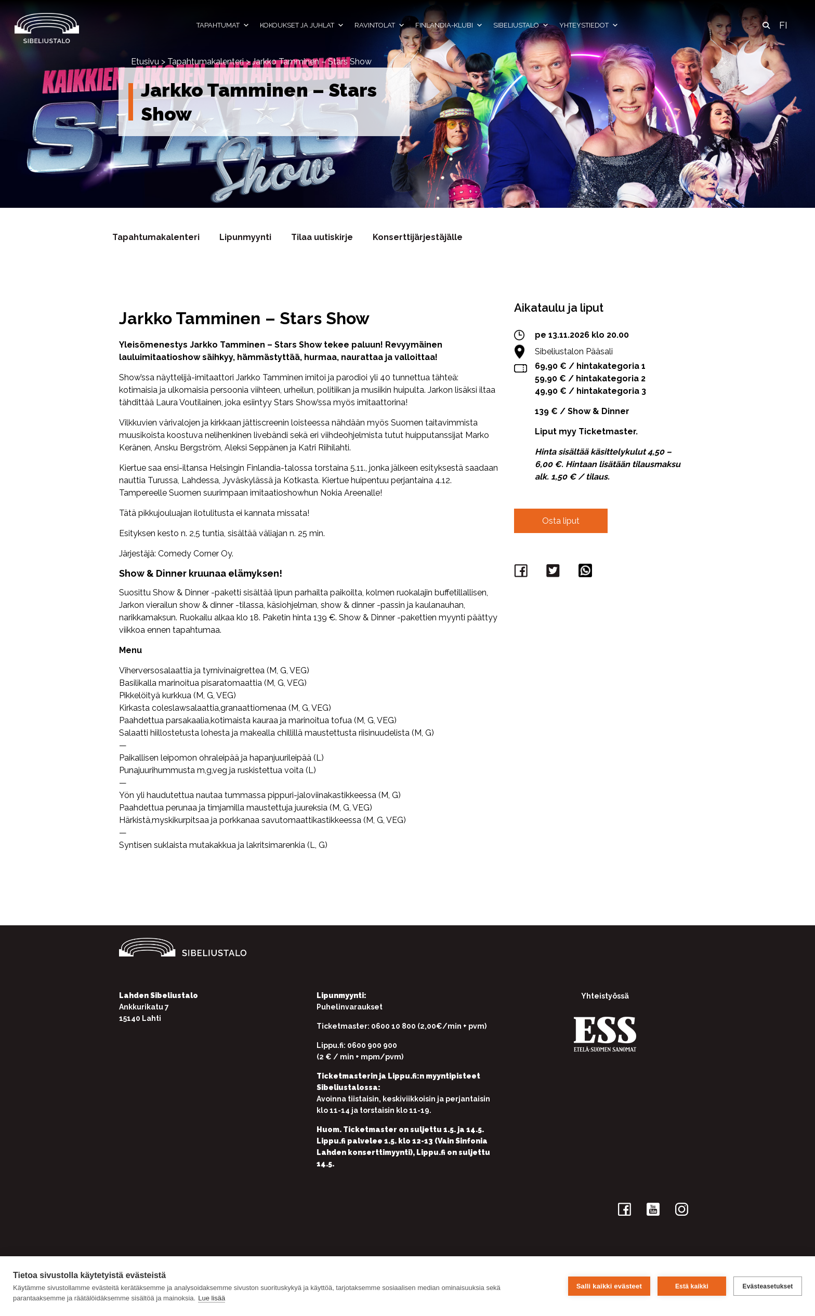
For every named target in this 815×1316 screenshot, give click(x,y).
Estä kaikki (691, 1286)
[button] (766, 25)
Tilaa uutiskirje (322, 237)
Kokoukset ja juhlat (302, 25)
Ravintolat (379, 25)
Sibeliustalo (521, 25)
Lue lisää (211, 1298)
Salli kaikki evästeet (609, 1286)
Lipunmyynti (245, 237)
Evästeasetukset (767, 1286)
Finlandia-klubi (449, 25)
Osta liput (561, 521)
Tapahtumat (222, 25)
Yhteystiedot (589, 25)
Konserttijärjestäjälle (418, 237)
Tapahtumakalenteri (205, 62)
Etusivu (145, 62)
